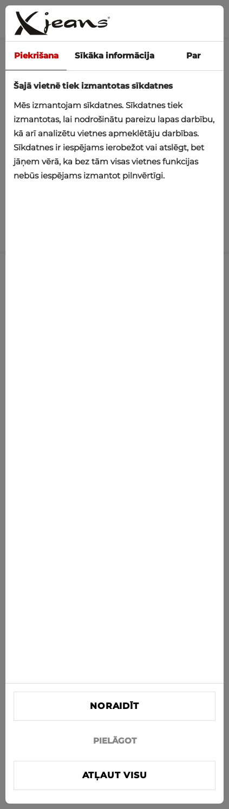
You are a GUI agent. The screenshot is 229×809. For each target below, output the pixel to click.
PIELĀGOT (114, 740)
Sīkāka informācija (114, 55)
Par (193, 55)
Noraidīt (114, 706)
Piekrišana (36, 55)
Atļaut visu (114, 775)
